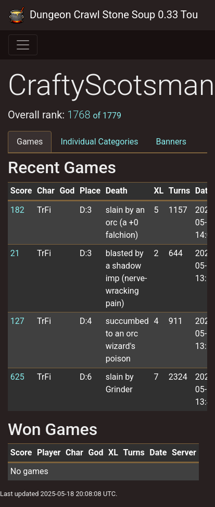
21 (15, 253)
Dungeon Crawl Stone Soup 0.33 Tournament (103, 15)
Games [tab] (30, 142)
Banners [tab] (171, 142)
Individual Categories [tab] (99, 142)
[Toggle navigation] (22, 44)
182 (17, 210)
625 (17, 377)
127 (17, 321)
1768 (94, 114)
